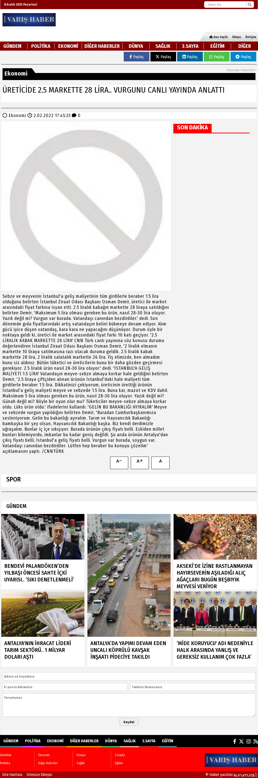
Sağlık (163, 46)
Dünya (136, 46)
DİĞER (244, 46)
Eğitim (217, 46)
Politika (40, 46)
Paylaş (137, 56)
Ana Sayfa (218, 37)
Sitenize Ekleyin (39, 774)
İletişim (250, 37)
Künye (236, 37)
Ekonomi (68, 46)
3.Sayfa (190, 46)
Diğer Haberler (102, 46)
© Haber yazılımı (232, 774)
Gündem (12, 46)
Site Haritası (12, 774)
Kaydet (129, 721)
